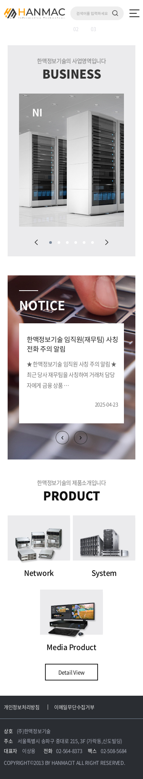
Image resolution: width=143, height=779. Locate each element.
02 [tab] (76, 29)
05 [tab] (84, 242)
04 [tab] (75, 242)
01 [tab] (47, 29)
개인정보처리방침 (22, 707)
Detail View (71, 672)
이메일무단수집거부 (74, 707)
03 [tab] (93, 29)
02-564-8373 (69, 750)
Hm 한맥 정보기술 (34, 13)
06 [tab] (92, 242)
